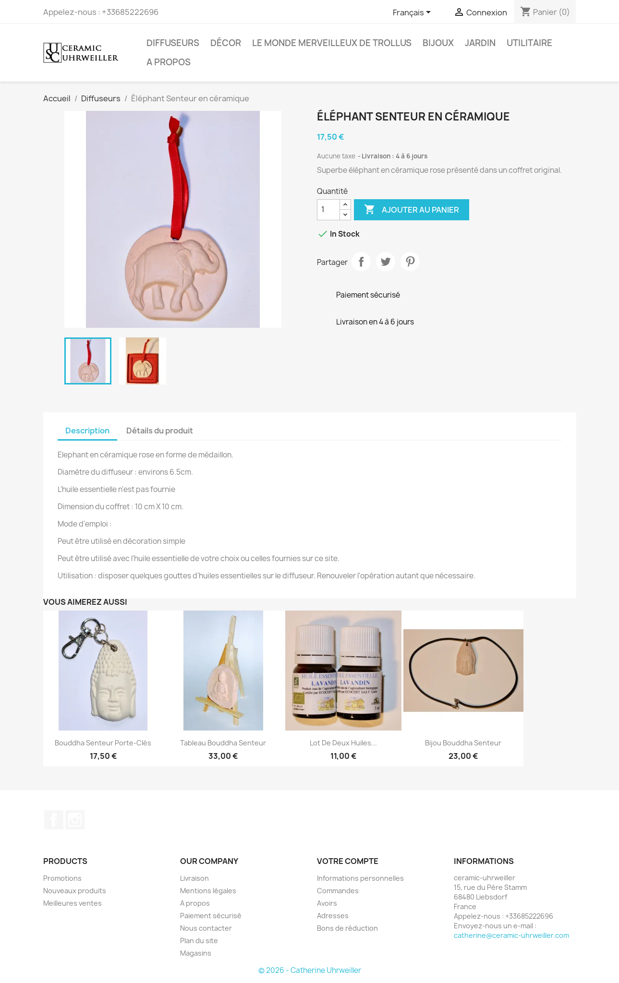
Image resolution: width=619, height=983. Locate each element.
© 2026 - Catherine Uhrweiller (309, 970)
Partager (361, 261)
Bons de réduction (347, 928)
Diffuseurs (172, 43)
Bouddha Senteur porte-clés (103, 742)
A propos (168, 62)
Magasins (195, 953)
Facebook (53, 819)
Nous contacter (206, 928)
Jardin (480, 43)
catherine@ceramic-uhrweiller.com (511, 935)
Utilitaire (529, 43)
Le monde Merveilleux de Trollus (332, 43)
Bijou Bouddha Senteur (463, 742)
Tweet (385, 261)
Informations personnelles (360, 878)
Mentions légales (208, 890)
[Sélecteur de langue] (413, 13)
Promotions (62, 878)
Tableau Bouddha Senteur (223, 742)
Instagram (75, 819)
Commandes (338, 890)
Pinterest (410, 261)
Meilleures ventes (72, 903)
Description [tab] (87, 430)
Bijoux (438, 43)
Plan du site (199, 940)
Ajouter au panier (411, 210)
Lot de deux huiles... (343, 742)
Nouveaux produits (74, 890)
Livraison (194, 878)
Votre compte (347, 861)
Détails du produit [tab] (159, 430)
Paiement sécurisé (211, 915)
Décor (225, 43)
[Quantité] (328, 209)
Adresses (333, 915)
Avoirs (327, 903)
